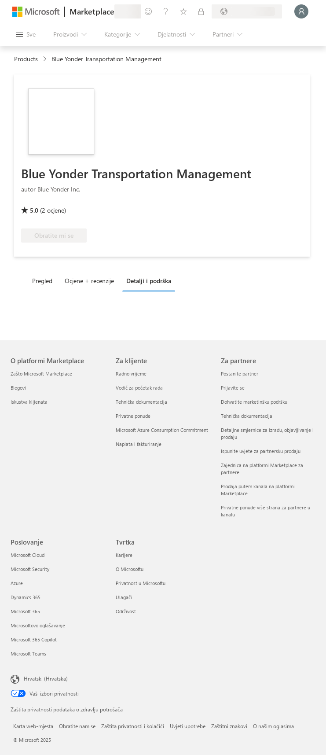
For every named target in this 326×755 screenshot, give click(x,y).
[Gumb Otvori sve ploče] (25, 34)
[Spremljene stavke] (183, 11)
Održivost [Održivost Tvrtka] (126, 611)
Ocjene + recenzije (89, 280)
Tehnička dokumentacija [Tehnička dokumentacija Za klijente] (141, 401)
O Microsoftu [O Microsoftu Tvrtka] (129, 569)
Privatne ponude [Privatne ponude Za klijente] (133, 415)
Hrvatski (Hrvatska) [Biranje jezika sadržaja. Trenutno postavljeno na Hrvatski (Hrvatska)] (46, 678)
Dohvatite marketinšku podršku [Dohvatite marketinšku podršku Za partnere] (254, 401)
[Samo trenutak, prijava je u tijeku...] (301, 11)
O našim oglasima (273, 725)
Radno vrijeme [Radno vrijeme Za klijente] (131, 373)
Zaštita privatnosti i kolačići (132, 725)
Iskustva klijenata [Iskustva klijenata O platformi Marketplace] (29, 401)
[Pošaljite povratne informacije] (148, 11)
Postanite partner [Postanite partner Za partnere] (239, 373)
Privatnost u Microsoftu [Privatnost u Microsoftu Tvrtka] (140, 583)
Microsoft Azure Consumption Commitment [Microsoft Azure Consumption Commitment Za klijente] (162, 430)
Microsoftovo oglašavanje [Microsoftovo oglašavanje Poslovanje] (38, 625)
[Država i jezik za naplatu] (247, 11)
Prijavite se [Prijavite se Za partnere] (233, 387)
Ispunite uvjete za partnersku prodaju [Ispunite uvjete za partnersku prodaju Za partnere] (260, 451)
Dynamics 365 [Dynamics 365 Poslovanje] (25, 597)
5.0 (34, 210)
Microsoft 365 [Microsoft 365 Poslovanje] (25, 611)
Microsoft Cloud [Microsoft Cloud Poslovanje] (27, 555)
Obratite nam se (77, 725)
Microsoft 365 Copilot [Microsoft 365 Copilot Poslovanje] (34, 639)
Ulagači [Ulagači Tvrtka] (124, 597)
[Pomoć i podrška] (166, 11)
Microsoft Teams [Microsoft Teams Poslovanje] (28, 653)
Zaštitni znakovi (229, 725)
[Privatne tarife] (201, 11)
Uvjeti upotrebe (187, 725)
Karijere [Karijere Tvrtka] (124, 555)
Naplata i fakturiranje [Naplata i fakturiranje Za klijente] (138, 444)
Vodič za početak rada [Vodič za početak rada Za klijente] (139, 387)
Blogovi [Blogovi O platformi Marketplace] (18, 387)
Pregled (42, 280)
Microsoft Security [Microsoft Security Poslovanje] (30, 569)
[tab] (44, 280)
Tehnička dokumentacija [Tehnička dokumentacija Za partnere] (246, 415)
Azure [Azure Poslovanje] (17, 583)
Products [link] (26, 59)
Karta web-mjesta (33, 725)
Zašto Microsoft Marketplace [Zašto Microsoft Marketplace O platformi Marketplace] (41, 373)
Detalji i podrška (148, 280)
